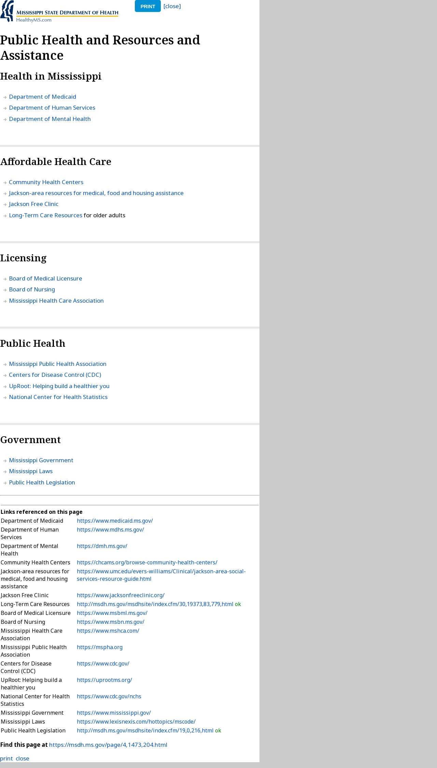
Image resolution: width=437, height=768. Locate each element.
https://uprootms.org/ (104, 680)
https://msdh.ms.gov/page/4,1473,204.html (108, 745)
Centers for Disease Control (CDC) (55, 375)
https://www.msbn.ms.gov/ (110, 622)
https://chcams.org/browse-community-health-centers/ (147, 562)
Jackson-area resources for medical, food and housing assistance (96, 193)
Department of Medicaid (42, 96)
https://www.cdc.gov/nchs (109, 696)
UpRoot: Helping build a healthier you (59, 386)
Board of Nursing (32, 289)
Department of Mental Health (50, 119)
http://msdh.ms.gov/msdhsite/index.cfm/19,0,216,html (146, 730)
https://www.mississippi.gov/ (114, 712)
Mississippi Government (41, 460)
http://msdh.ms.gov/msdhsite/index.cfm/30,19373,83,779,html (156, 604)
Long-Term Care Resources (45, 215)
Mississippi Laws (31, 471)
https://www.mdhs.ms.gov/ (110, 529)
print (148, 6)
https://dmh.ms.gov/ (102, 546)
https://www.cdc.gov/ (103, 663)
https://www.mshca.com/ (108, 630)
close (22, 758)
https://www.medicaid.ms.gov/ (115, 520)
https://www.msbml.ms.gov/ (112, 613)
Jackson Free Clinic (33, 204)
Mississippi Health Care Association (56, 300)
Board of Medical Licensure (45, 278)
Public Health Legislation (42, 482)
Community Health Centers (46, 182)
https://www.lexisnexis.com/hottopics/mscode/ (136, 721)
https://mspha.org (100, 647)
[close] (172, 6)
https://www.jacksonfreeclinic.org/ (121, 595)
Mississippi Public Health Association (58, 364)
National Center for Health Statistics (58, 397)
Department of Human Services (52, 107)
